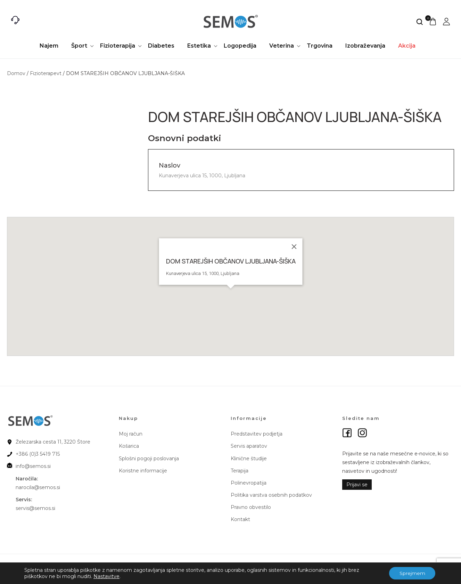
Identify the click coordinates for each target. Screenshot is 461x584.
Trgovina (319, 45)
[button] (231, 293)
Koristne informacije (143, 471)
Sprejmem (412, 573)
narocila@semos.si (38, 487)
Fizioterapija (117, 45)
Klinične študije (249, 458)
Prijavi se (357, 484)
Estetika (199, 45)
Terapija (239, 471)
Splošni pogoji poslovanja (149, 458)
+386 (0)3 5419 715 (38, 454)
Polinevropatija (248, 483)
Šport (79, 45)
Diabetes (161, 45)
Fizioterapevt (45, 73)
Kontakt (240, 519)
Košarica (129, 446)
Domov (16, 73)
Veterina (281, 45)
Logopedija (240, 45)
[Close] (294, 246)
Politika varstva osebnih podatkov (271, 495)
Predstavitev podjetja (256, 434)
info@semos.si (33, 466)
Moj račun (130, 434)
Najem (49, 45)
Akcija (406, 45)
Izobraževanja (365, 45)
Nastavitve (106, 576)
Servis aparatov (249, 446)
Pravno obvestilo (251, 507)
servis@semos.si (35, 508)
